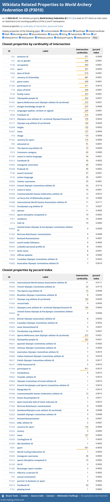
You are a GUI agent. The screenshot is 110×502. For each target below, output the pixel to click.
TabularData (76, 34)
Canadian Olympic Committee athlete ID (37, 259)
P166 (12, 173)
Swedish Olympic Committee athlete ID (36, 414)
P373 (12, 152)
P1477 (12, 250)
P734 (12, 94)
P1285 (12, 468)
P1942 (12, 234)
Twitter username (26, 181)
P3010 (70, 18)
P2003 (12, 164)
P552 (12, 372)
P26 (13, 210)
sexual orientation (26, 476)
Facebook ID (23, 160)
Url (95, 34)
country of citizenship (28, 77)
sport (19, 69)
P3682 (12, 263)
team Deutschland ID (27, 327)
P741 (12, 489)
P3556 (12, 439)
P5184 (12, 397)
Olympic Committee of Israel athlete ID (36, 381)
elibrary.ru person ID (27, 472)
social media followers (28, 242)
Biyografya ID (24, 389)
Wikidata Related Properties (30, 4)
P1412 (12, 110)
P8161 (12, 364)
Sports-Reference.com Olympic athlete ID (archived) (43, 102)
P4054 (12, 259)
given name (23, 81)
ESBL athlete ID (24, 422)
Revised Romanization (28, 238)
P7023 (12, 389)
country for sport (25, 139)
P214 (12, 223)
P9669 (12, 381)
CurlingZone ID (24, 439)
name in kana (24, 189)
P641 (12, 69)
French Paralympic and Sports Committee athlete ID (43, 385)
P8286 (12, 98)
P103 (12, 177)
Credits (24, 495)
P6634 (12, 246)
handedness (23, 372)
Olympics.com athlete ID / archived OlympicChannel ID (44, 119)
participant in (24, 85)
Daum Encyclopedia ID (28, 397)
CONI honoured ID (26, 364)
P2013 (12, 160)
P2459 (12, 443)
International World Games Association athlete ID (42, 202)
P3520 (12, 410)
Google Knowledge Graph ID (31, 106)
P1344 (12, 85)
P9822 (12, 377)
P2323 (12, 414)
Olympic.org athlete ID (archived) (33, 123)
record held (23, 303)
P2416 (12, 214)
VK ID (19, 464)
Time (88, 34)
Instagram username (27, 164)
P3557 (12, 451)
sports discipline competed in (32, 214)
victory (20, 431)
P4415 (12, 402)
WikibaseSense (83, 37)
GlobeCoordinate (96, 31)
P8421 (12, 343)
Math (7, 34)
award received (25, 173)
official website (24, 255)
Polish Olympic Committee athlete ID (35, 360)
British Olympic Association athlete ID (36, 318)
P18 (13, 135)
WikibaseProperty (64, 37)
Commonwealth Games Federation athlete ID (39, 194)
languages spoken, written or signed (35, 110)
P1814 (12, 189)
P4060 (12, 295)
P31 (13, 56)
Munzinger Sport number (29, 468)
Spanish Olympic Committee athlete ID (36, 343)
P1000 (12, 303)
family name (23, 94)
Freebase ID (23, 114)
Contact (50, 495)
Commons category (26, 152)
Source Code (37, 495)
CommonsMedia (51, 31)
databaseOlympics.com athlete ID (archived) (39, 410)
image (20, 135)
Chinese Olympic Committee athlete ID (36, 347)
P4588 (12, 202)
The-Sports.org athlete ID (29, 148)
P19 (13, 90)
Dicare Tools (12, 495)
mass (19, 131)
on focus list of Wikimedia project (34, 198)
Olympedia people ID (27, 98)
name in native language (29, 156)
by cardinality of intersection (33, 26)
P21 (13, 60)
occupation (22, 65)
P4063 (12, 228)
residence (22, 218)
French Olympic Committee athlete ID (36, 185)
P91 (13, 476)
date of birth (23, 73)
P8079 (12, 472)
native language (25, 177)
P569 (12, 73)
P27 (13, 77)
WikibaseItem (27, 37)
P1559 (12, 156)
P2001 (12, 238)
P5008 (12, 198)
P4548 (12, 194)
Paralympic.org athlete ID (30, 206)
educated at (23, 144)
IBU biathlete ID (25, 443)
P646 (12, 114)
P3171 (12, 123)
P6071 (12, 360)
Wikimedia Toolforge (67, 495)
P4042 (12, 422)
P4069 (12, 356)
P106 (12, 65)
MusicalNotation (39, 34)
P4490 (12, 318)
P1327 (12, 481)
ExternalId (67, 31)
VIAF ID (20, 223)
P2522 (12, 431)
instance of (22, 56)
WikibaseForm (11, 37)
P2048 (12, 127)
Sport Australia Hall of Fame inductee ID (37, 402)
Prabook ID (22, 169)
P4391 (12, 148)
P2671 (12, 106)
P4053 (12, 327)
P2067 (12, 131)
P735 (12, 81)
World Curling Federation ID (31, 451)
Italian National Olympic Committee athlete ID (40, 356)
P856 (12, 255)
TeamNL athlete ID (26, 377)
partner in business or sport (31, 481)
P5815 (12, 119)
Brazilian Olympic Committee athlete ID (37, 295)
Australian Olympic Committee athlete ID (38, 263)
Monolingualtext (20, 34)
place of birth (24, 90)
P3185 (12, 464)
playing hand (23, 489)
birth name (22, 250)
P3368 (12, 169)
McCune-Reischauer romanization (34, 234)
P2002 (12, 181)
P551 (12, 218)
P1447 (12, 102)
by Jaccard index (55, 26)
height (20, 127)
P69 (13, 144)
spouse (20, 210)
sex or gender (24, 60)
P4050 (12, 185)
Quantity (54, 34)
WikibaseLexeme (45, 37)
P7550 (12, 206)
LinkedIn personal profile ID (31, 246)
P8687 (12, 242)
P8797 (12, 385)
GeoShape (80, 31)
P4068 (12, 347)
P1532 (12, 139)
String (64, 34)
